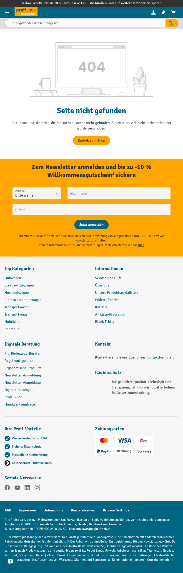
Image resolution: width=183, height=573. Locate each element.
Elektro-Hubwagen (19, 285)
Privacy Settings (116, 510)
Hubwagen (13, 278)
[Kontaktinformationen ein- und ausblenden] (10, 561)
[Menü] (7, 12)
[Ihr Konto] (153, 12)
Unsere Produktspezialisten (116, 293)
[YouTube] (17, 488)
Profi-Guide (13, 397)
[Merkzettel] (163, 12)
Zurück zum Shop (91, 140)
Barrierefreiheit (83, 510)
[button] (46, 346)
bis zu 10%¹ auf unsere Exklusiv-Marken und (79, 3)
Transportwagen (17, 314)
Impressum (27, 510)
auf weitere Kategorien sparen (138, 3)
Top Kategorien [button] (19, 269)
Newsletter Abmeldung (23, 383)
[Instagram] (37, 488)
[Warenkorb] (173, 12)
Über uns (102, 285)
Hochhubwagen (17, 293)
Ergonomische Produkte (23, 368)
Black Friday (104, 322)
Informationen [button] (109, 269)
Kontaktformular (159, 357)
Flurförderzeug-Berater (23, 353)
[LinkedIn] (27, 488)
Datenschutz (53, 510)
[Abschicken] (91, 224)
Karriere (101, 307)
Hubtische (12, 322)
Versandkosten (77, 520)
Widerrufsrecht (107, 300)
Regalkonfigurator (19, 361)
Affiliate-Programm (110, 314)
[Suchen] (171, 23)
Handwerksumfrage (20, 404)
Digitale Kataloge (18, 390)
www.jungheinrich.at (96, 529)
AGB (8, 510)
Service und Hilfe (108, 278)
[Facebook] (7, 488)
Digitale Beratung (22, 344)
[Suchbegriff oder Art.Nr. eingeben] (85, 23)
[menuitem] (153, 12)
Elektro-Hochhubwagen (23, 300)
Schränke (12, 329)
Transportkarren (17, 307)
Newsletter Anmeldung (23, 375)
